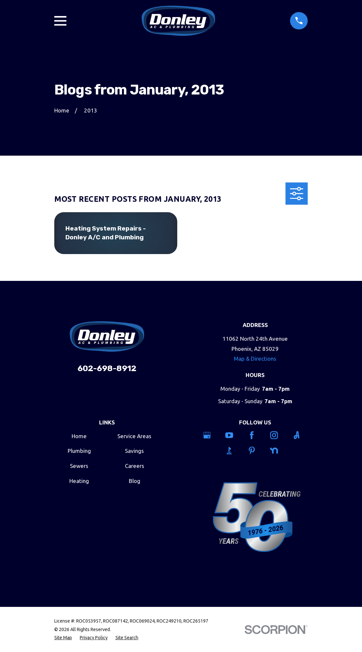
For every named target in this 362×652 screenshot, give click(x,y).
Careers (134, 466)
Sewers (79, 466)
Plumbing (79, 451)
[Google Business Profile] (210, 435)
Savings (134, 451)
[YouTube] (232, 435)
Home (79, 436)
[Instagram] (277, 435)
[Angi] (300, 435)
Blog (134, 481)
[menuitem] (63, 638)
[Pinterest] (255, 451)
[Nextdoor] (277, 451)
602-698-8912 (107, 368)
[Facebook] (255, 435)
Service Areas (134, 436)
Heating (79, 481)
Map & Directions (255, 358)
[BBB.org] (232, 451)
